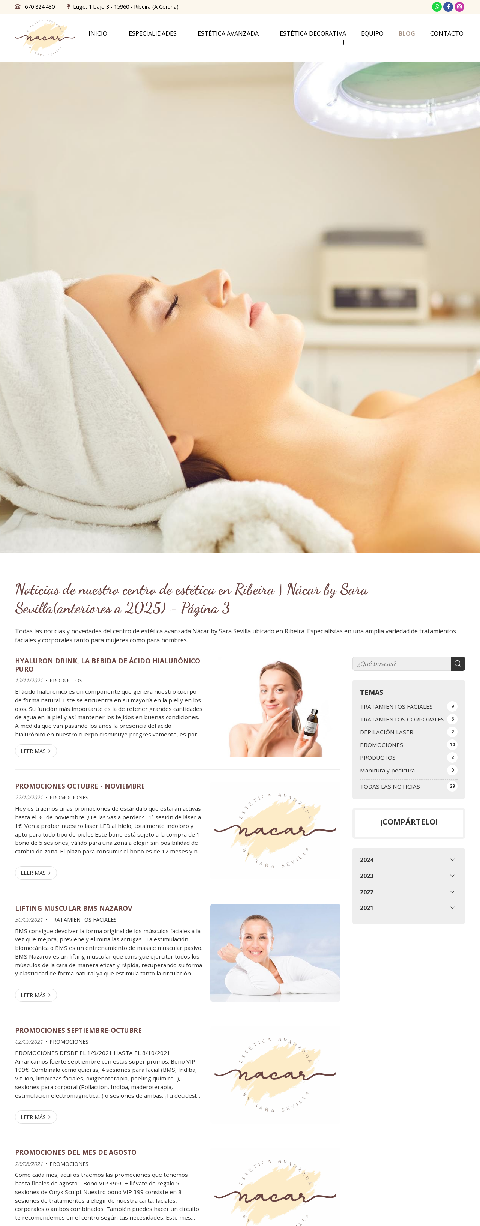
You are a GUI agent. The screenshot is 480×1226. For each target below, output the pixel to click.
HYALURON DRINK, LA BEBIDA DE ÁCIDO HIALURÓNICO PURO (107, 665)
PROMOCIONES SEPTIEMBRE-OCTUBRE (78, 1030)
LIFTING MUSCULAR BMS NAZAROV (73, 908)
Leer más (33, 750)
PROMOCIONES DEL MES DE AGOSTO (75, 1152)
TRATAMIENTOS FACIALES (83, 919)
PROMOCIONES (69, 797)
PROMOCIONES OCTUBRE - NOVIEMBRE (80, 786)
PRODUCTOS (66, 680)
